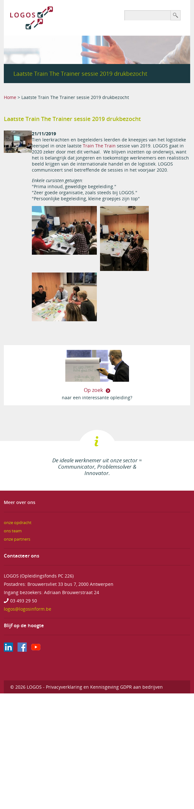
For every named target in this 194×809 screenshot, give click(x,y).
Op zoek (94, 390)
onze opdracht (18, 522)
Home (10, 97)
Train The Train (100, 146)
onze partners (17, 539)
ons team (13, 531)
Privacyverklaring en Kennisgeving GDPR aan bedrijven (104, 687)
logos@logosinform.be (27, 609)
